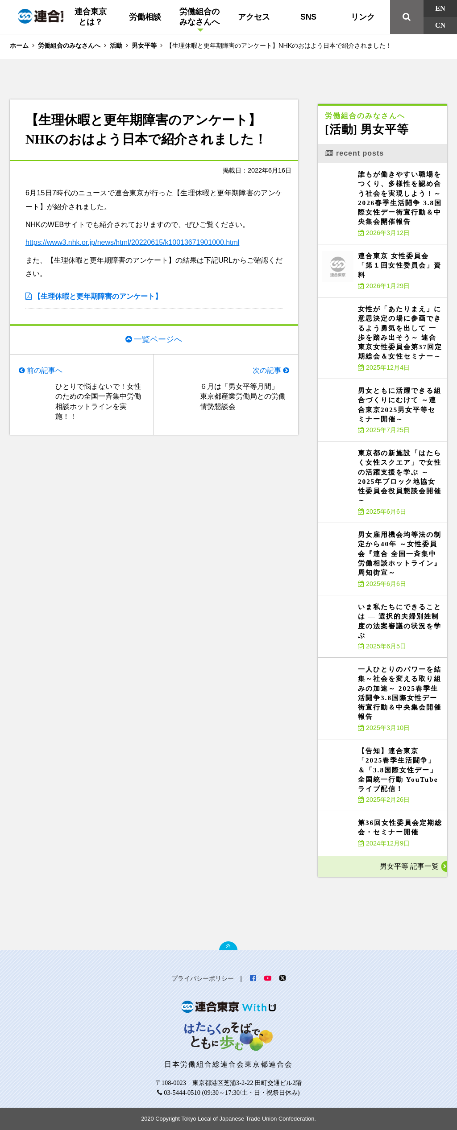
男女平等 (144, 45)
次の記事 (267, 370)
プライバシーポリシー (202, 978)
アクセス (254, 16)
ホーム (19, 45)
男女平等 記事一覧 (409, 866)
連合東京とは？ (91, 16)
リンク (363, 16)
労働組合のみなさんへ (199, 16)
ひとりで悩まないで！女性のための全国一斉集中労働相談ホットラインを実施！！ (98, 401)
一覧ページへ (158, 339)
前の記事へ (44, 370)
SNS (308, 16)
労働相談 (145, 16)
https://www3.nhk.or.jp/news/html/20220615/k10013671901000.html (132, 242)
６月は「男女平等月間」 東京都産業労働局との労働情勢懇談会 (243, 396)
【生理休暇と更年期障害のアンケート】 (97, 296)
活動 (116, 45)
